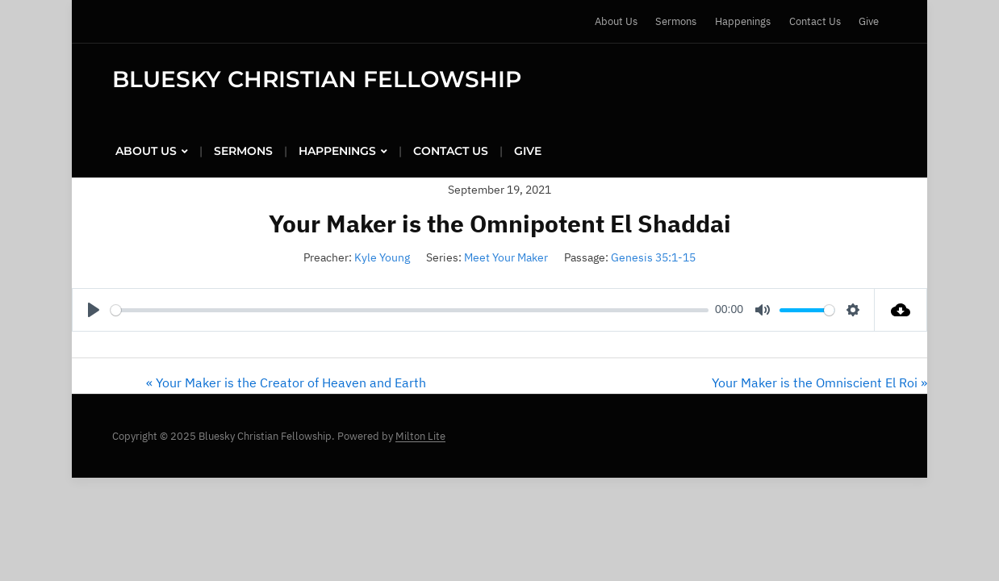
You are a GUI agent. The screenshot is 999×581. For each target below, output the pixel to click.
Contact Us (815, 21)
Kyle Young (382, 257)
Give (869, 21)
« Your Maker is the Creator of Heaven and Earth (286, 382)
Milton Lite (420, 436)
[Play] (94, 310)
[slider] (409, 310)
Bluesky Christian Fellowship (316, 79)
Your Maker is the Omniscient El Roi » (819, 382)
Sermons (675, 21)
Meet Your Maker (506, 257)
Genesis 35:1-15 (653, 257)
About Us (616, 21)
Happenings (743, 21)
